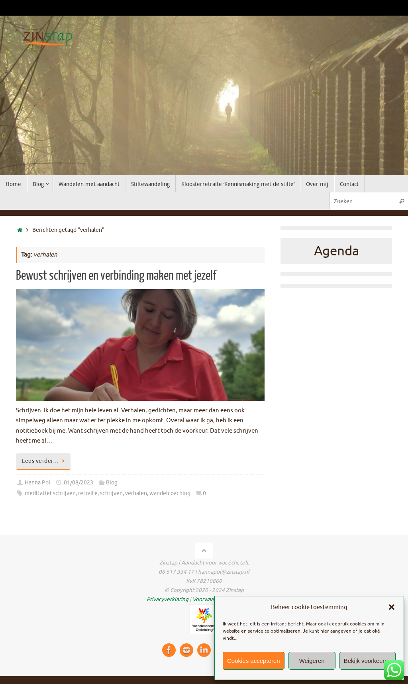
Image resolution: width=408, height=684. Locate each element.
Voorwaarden (208, 599)
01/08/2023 (78, 482)
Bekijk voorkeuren (367, 660)
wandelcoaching (169, 493)
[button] (392, 607)
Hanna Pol (37, 482)
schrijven (111, 493)
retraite (88, 493)
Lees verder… (44, 461)
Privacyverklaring (167, 599)
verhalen (136, 493)
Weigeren (312, 660)
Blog (112, 482)
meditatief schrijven (50, 493)
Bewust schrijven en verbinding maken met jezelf (116, 276)
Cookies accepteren (253, 660)
